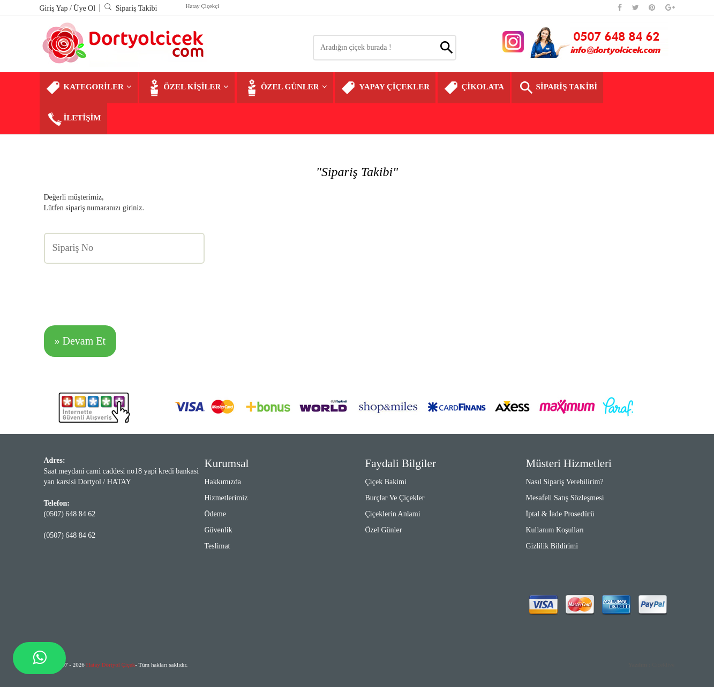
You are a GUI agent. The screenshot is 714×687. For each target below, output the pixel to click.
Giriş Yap (55, 8)
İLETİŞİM (73, 118)
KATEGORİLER (89, 87)
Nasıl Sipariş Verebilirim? (565, 482)
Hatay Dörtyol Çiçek (111, 664)
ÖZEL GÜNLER (285, 87)
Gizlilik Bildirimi (552, 546)
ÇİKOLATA (474, 87)
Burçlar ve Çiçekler (395, 498)
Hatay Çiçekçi (203, 6)
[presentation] (125, 288)
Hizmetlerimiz (226, 498)
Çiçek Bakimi (386, 482)
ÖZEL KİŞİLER (187, 87)
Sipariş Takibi (130, 8)
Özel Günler (383, 530)
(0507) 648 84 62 (70, 514)
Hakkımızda (223, 482)
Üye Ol (84, 8)
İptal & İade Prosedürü (560, 514)
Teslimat (217, 546)
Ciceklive (651, 664)
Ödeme (215, 514)
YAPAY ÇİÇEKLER (385, 87)
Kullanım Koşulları (555, 530)
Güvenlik (218, 530)
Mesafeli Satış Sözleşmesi (565, 498)
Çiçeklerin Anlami (392, 514)
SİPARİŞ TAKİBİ (557, 87)
